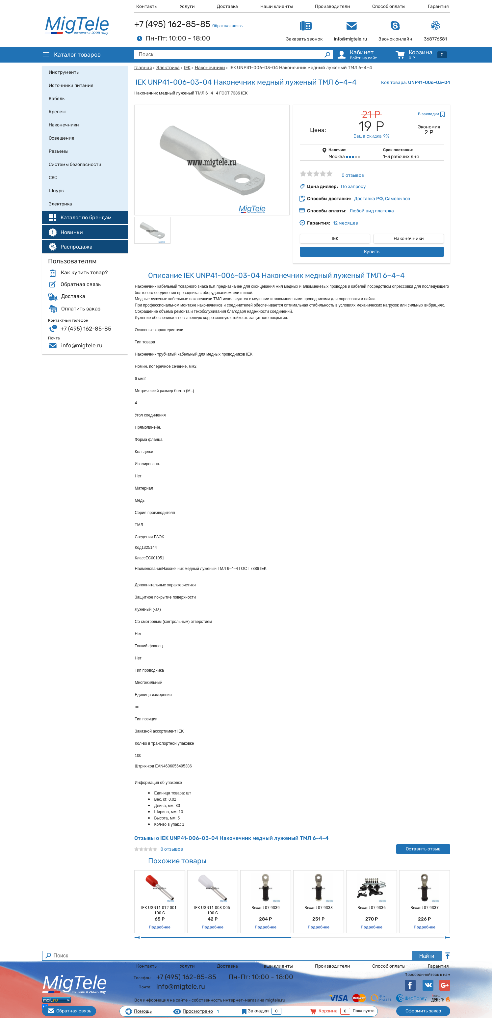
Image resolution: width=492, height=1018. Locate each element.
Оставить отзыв (423, 849)
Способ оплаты (388, 6)
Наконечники (210, 67)
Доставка (227, 6)
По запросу (353, 186)
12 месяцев (345, 223)
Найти (426, 956)
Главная (143, 67)
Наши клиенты (276, 6)
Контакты (147, 6)
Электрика (168, 67)
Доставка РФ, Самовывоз (382, 198)
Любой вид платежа (372, 211)
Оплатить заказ (80, 308)
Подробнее (159, 927)
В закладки (428, 114)
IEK (187, 67)
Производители (332, 6)
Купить (371, 251)
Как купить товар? (84, 272)
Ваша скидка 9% (371, 136)
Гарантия (438, 6)
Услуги (187, 6)
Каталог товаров (71, 54)
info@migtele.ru (81, 345)
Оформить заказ (423, 1011)
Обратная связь (227, 25)
